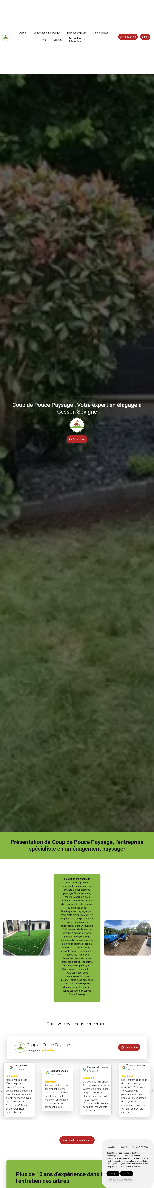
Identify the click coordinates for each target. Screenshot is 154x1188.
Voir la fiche (130, 1047)
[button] (83, 39)
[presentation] (1, 1090)
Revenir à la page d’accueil (77, 1140)
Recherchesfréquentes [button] (75, 40)
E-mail (145, 36)
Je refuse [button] (127, 1173)
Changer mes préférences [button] (120, 1180)
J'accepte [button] (113, 1173)
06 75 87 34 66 (128, 36)
